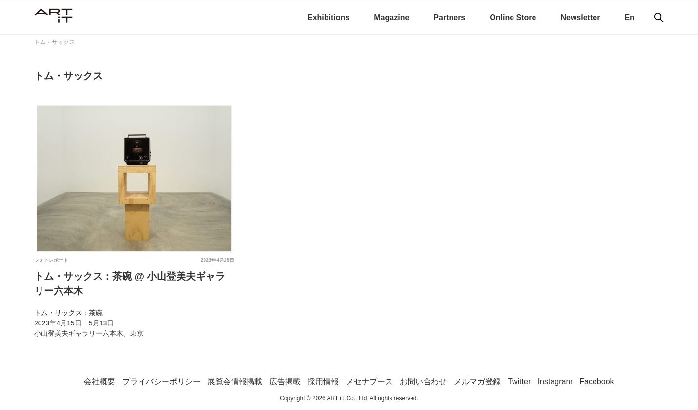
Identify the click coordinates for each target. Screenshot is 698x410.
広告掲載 (285, 381)
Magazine (391, 17)
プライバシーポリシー (162, 381)
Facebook (596, 381)
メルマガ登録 (477, 381)
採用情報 (323, 381)
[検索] (659, 17)
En (629, 17)
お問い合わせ (423, 381)
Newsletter (580, 17)
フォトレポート (51, 260)
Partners (449, 17)
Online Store (513, 17)
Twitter (519, 381)
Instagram (555, 381)
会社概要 (99, 381)
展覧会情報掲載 (234, 381)
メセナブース (369, 381)
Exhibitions (328, 17)
